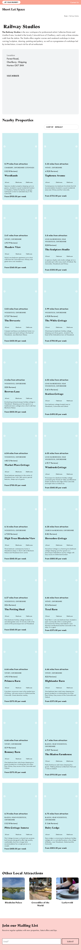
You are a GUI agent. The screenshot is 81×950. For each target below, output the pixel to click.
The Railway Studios (11, 32)
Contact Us (74, 2)
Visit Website (13, 76)
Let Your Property (11, 2)
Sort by (49, 127)
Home (66, 16)
